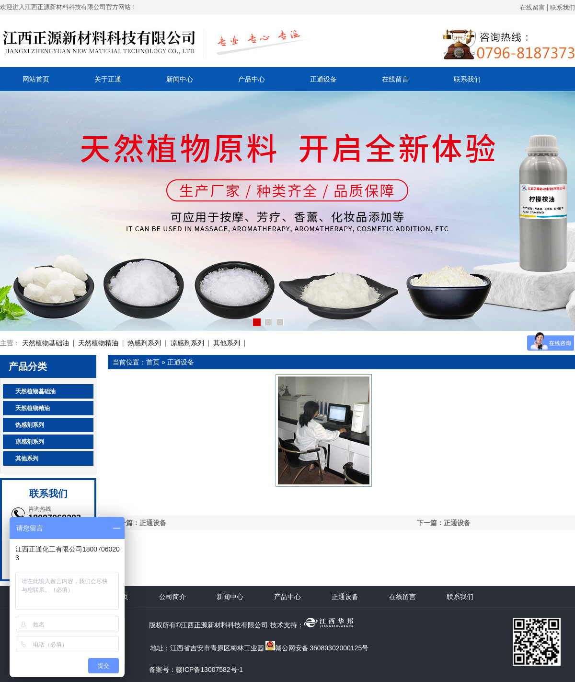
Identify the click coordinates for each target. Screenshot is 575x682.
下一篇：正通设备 (444, 523)
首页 (153, 362)
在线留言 (532, 7)
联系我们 (562, 7)
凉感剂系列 (187, 343)
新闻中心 (179, 79)
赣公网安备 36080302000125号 (316, 648)
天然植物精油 (98, 343)
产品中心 (251, 79)
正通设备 (323, 79)
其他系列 (226, 343)
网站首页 (36, 79)
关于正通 (107, 79)
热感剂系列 (144, 343)
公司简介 (172, 596)
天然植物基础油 (45, 343)
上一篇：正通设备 (139, 523)
